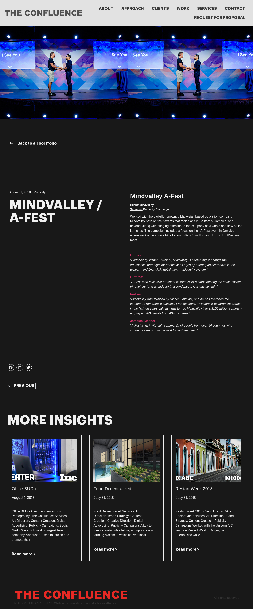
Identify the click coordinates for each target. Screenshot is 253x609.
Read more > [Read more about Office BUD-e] (23, 554)
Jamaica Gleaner (142, 320)
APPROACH (132, 8)
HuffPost (136, 277)
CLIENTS (160, 8)
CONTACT (235, 8)
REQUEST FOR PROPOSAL (219, 18)
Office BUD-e (24, 488)
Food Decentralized (112, 488)
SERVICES (207, 8)
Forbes (135, 294)
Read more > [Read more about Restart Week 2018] (187, 549)
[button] (11, 367)
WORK (183, 8)
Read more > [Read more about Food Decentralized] (105, 549)
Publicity (40, 192)
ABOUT (106, 8)
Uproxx (135, 255)
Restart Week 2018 (194, 488)
